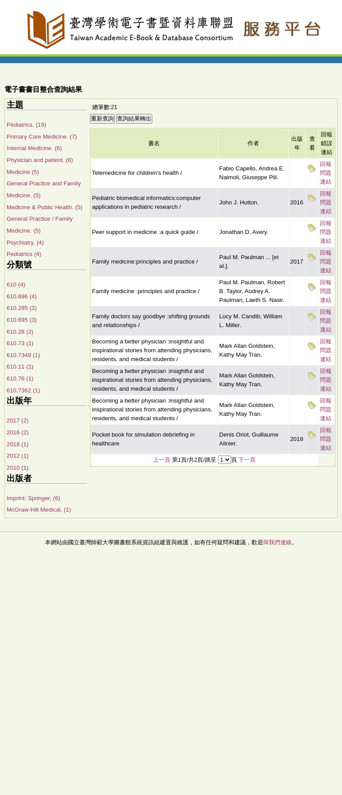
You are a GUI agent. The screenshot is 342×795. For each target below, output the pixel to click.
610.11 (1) (20, 366)
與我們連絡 (277, 542)
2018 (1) (18, 444)
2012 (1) (18, 455)
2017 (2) (18, 420)
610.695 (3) (22, 319)
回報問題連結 (325, 173)
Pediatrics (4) (24, 254)
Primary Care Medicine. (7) (42, 136)
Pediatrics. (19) (26, 124)
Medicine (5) (23, 172)
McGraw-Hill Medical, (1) (39, 509)
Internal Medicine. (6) (34, 148)
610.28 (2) (20, 331)
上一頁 (161, 459)
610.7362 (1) (23, 390)
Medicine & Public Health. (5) (45, 207)
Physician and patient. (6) (40, 160)
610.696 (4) (22, 296)
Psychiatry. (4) (25, 242)
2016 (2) (18, 432)
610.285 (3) (22, 308)
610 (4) (16, 284)
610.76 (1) (20, 378)
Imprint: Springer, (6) (33, 498)
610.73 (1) (20, 343)
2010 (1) (18, 467)
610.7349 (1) (23, 355)
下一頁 (247, 459)
